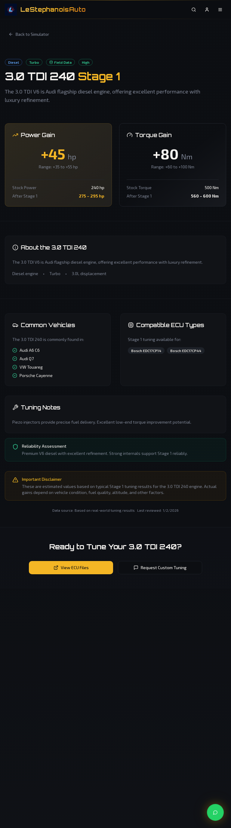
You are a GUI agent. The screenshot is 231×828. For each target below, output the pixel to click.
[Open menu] (220, 10)
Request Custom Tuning (160, 567)
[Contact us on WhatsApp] (215, 812)
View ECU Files (71, 567)
